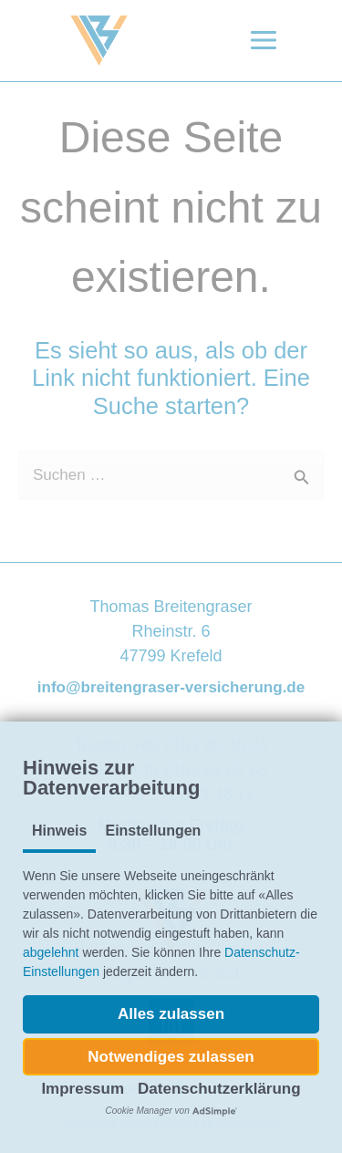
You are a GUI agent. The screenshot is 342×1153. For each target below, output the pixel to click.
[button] (171, 1014)
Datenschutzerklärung (219, 1088)
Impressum (82, 1088)
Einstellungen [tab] (153, 830)
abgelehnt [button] (51, 952)
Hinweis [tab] (59, 830)
